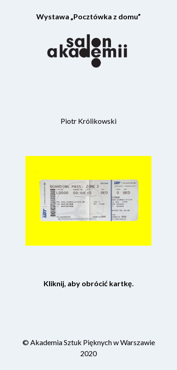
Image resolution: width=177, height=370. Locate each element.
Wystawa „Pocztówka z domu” (88, 16)
